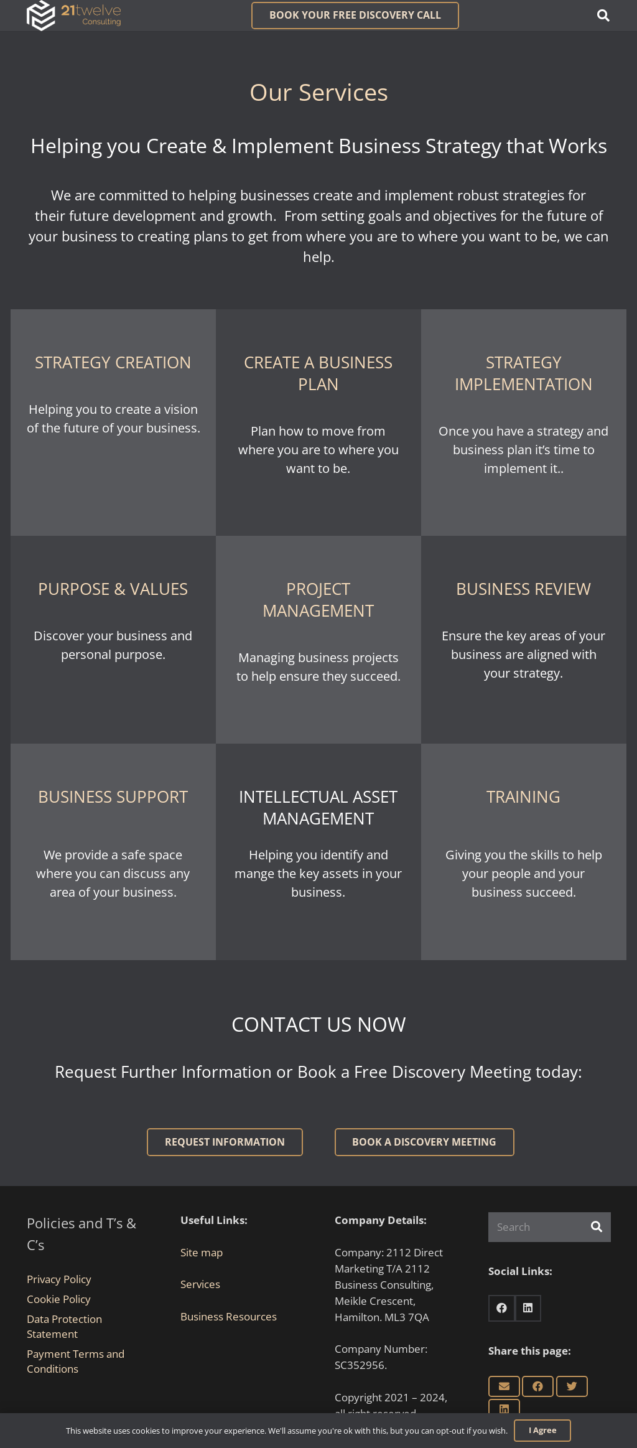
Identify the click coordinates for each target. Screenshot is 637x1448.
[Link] (74, 15)
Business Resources (228, 1316)
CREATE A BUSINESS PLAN (318, 373)
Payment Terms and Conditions (75, 1361)
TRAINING (523, 796)
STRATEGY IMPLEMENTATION (524, 373)
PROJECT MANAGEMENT (318, 599)
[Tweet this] (572, 1386)
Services (200, 1284)
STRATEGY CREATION (113, 362)
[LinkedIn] (528, 1308)
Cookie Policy (59, 1299)
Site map (201, 1252)
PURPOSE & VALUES (113, 588)
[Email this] (504, 1386)
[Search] (549, 1227)
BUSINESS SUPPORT (113, 796)
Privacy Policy (59, 1279)
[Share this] (538, 1386)
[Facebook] (501, 1308)
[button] (603, 15)
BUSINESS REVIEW (523, 588)
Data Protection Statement (64, 1326)
